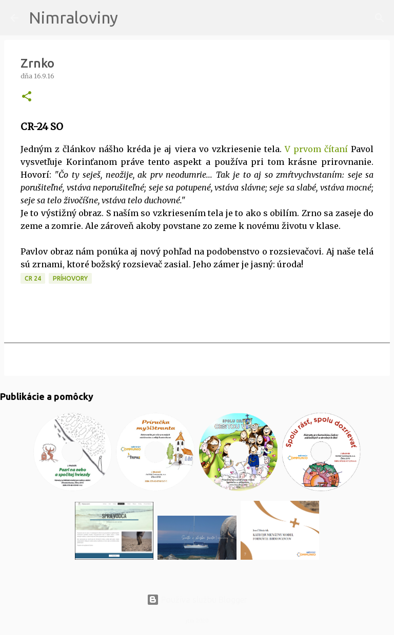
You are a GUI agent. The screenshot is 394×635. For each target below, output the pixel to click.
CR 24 (33, 278)
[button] (27, 97)
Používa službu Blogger (197, 599)
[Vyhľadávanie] (132, 18)
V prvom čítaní (315, 149)
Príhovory (70, 278)
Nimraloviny (73, 17)
